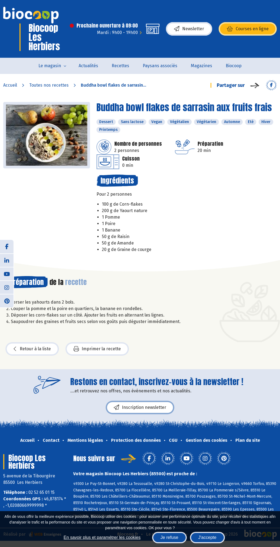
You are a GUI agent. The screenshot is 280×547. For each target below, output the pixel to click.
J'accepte (207, 537)
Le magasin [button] (49, 65)
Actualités (88, 65)
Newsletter (189, 29)
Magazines (201, 65)
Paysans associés (160, 65)
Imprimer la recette (97, 349)
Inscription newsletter (140, 407)
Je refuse (169, 537)
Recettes (120, 65)
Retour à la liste (32, 349)
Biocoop (234, 65)
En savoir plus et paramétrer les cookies (102, 537)
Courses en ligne (248, 29)
